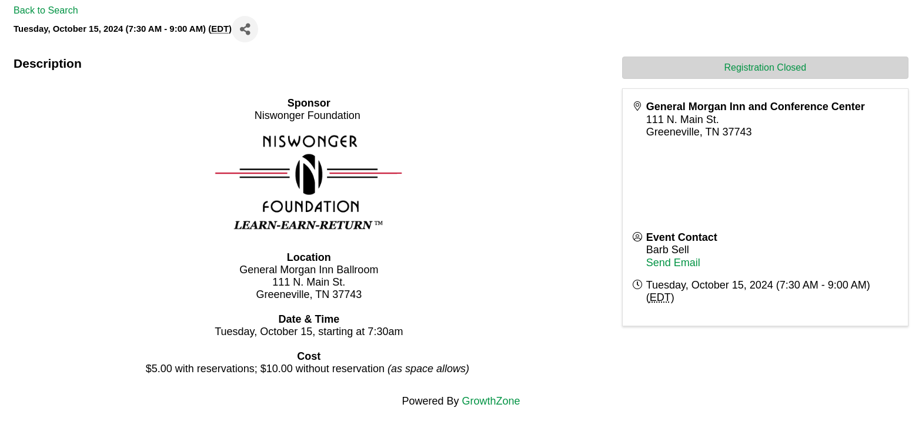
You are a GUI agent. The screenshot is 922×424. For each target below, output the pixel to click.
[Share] (245, 29)
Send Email (673, 263)
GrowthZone (491, 401)
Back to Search (46, 10)
